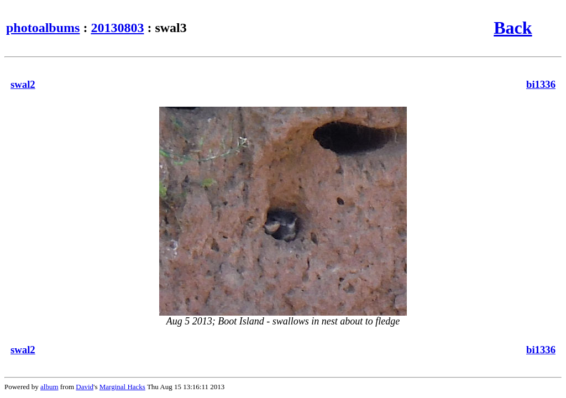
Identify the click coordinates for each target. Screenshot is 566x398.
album (49, 387)
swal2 (23, 84)
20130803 (117, 27)
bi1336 (540, 84)
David (84, 387)
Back (513, 28)
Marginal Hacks (122, 387)
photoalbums (43, 27)
